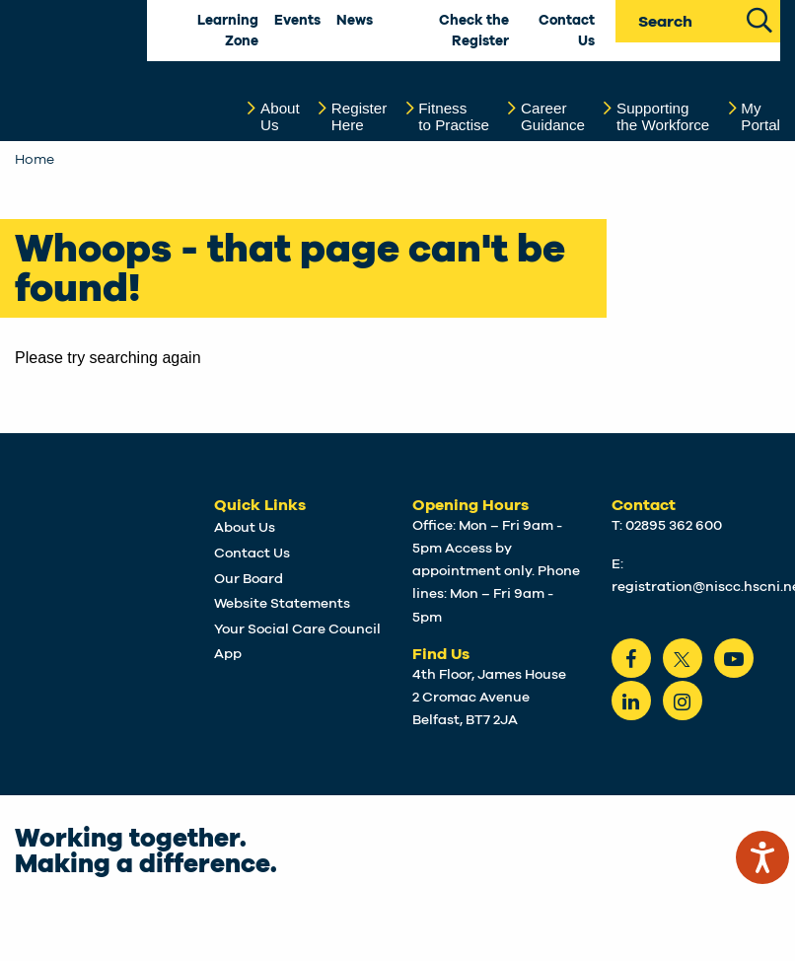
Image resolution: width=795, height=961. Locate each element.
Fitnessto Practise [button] (453, 117)
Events (297, 21)
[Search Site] (759, 18)
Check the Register (474, 31)
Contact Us (567, 31)
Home (34, 160)
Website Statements (282, 604)
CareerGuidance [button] (553, 117)
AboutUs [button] (280, 117)
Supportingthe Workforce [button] (662, 117)
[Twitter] (682, 658)
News (354, 21)
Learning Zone (227, 31)
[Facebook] (631, 658)
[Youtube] (734, 658)
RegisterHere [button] (359, 117)
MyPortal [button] (760, 117)
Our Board (248, 579)
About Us (244, 528)
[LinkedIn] (631, 700)
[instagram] (682, 700)
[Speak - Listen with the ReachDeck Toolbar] (762, 857)
